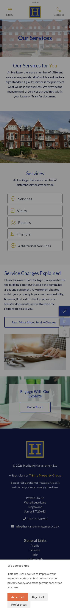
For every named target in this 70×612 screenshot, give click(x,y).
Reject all (38, 597)
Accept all (17, 597)
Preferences (19, 604)
